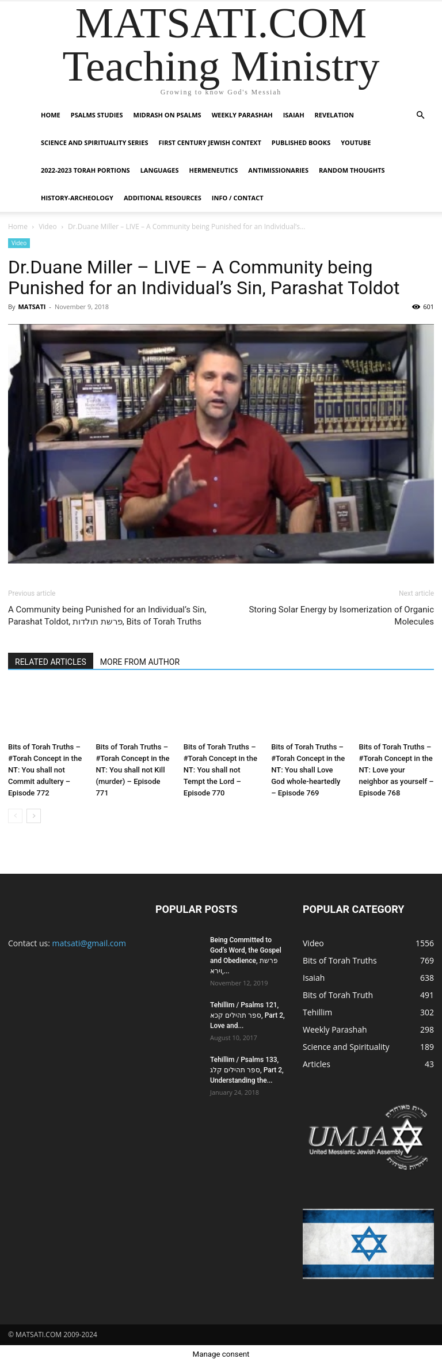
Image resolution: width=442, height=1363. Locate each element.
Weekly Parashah (242, 115)
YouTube (356, 142)
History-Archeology (77, 197)
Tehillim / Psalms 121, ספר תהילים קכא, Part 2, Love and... (247, 1015)
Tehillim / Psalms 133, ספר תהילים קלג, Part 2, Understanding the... (247, 1070)
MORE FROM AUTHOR (140, 662)
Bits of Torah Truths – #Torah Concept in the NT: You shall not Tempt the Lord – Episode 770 (220, 770)
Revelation (334, 115)
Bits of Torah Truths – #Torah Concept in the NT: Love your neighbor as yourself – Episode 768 (396, 770)
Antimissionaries (278, 170)
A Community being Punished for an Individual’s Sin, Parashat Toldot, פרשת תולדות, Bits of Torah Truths (107, 615)
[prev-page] (15, 816)
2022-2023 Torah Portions (85, 170)
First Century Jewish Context (209, 142)
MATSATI (31, 306)
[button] (420, 115)
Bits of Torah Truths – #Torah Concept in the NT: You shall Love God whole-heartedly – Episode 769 (308, 770)
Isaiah (293, 115)
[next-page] (33, 816)
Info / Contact (238, 197)
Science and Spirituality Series (94, 142)
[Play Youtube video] (221, 444)
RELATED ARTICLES (50, 662)
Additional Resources (162, 197)
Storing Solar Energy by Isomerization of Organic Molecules (341, 615)
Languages (159, 170)
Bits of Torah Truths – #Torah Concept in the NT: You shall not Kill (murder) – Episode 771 (132, 770)
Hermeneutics (213, 170)
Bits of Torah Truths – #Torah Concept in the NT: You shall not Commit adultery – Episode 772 (45, 770)
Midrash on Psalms (167, 115)
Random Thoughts (352, 170)
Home (50, 115)
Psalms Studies (97, 115)
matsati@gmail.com (89, 943)
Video (47, 226)
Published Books (301, 142)
